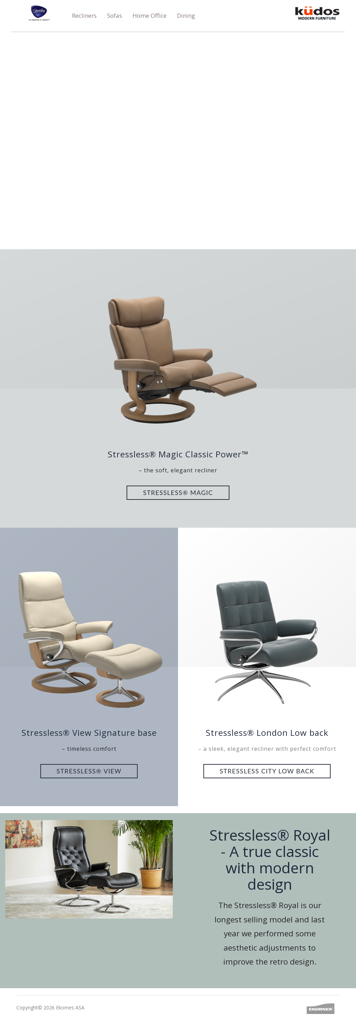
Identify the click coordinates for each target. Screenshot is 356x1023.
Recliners (84, 15)
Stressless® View (89, 771)
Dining (186, 15)
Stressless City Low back (267, 771)
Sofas (114, 15)
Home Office (149, 15)
